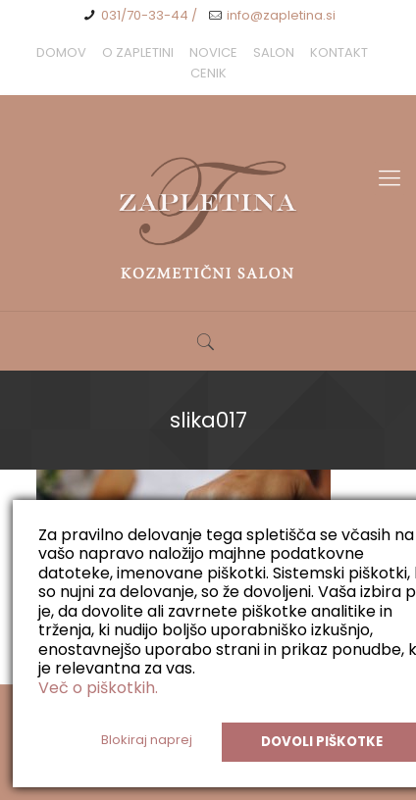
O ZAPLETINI (138, 52)
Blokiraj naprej (146, 739)
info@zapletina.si (281, 15)
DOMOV (61, 52)
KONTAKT (339, 52)
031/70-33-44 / (149, 15)
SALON (273, 52)
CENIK (208, 73)
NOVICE (213, 52)
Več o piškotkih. (98, 687)
